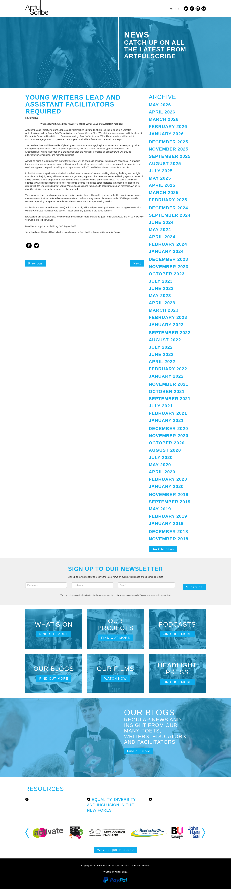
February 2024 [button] (168, 244)
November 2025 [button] (168, 149)
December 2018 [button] (168, 531)
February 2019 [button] (168, 516)
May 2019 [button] (160, 508)
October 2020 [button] (167, 442)
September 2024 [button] (170, 215)
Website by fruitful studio (115, 872)
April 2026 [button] (162, 112)
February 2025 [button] (168, 199)
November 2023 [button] (168, 266)
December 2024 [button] (168, 207)
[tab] (177, 105)
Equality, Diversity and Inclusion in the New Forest (111, 805)
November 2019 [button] (168, 494)
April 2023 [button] (162, 302)
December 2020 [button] (168, 428)
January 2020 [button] (166, 486)
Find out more (53, 634)
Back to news (163, 549)
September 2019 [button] (170, 501)
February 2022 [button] (168, 368)
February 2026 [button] (168, 126)
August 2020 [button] (165, 450)
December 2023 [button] (168, 259)
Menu (174, 9)
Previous (35, 263)
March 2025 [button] (164, 192)
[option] (49, 832)
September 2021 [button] (170, 398)
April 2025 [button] (162, 185)
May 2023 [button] (160, 295)
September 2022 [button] (170, 332)
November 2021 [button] (168, 384)
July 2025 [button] (161, 170)
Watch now (115, 678)
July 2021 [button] (161, 405)
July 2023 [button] (161, 281)
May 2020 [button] (160, 464)
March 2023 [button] (164, 310)
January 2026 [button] (166, 133)
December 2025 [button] (168, 141)
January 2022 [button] (166, 376)
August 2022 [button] (165, 339)
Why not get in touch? (115, 849)
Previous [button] (27, 832)
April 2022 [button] (162, 361)
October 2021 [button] (167, 391)
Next (137, 263)
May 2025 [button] (160, 178)
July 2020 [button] (161, 457)
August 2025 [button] (165, 163)
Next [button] (204, 832)
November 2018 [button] (168, 538)
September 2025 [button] (170, 156)
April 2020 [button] (162, 471)
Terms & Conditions (140, 865)
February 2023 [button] (168, 317)
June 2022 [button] (161, 354)
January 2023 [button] (166, 324)
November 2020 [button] (168, 435)
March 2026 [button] (164, 119)
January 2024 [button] (166, 251)
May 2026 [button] (160, 104)
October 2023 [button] (167, 273)
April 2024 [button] (162, 236)
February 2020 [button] (168, 479)
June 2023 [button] (161, 288)
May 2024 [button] (160, 229)
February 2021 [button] (168, 413)
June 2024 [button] (161, 222)
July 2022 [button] (161, 347)
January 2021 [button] (166, 420)
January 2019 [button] (166, 523)
